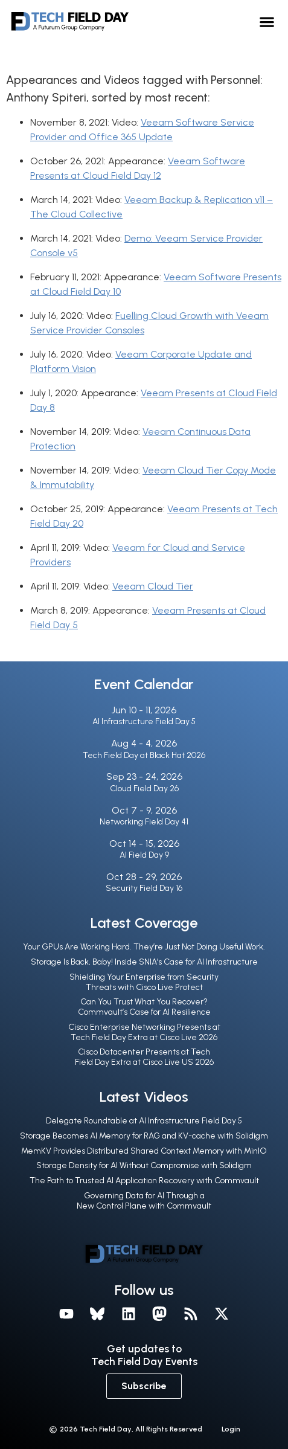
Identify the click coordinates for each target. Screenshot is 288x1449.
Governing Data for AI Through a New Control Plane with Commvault (144, 1200)
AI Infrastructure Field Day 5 (144, 721)
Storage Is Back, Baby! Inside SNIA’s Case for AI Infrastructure (144, 962)
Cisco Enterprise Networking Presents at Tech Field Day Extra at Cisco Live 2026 (144, 1032)
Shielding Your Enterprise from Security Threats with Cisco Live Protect (144, 982)
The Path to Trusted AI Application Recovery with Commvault (144, 1180)
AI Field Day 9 (144, 855)
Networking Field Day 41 (144, 822)
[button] (266, 21)
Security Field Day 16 (144, 888)
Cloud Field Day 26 (144, 788)
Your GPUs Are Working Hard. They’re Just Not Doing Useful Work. (144, 947)
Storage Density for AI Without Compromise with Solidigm (144, 1165)
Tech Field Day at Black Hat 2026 (144, 755)
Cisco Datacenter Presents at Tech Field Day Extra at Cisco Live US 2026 (144, 1057)
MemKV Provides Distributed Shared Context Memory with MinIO (144, 1151)
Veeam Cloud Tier (152, 586)
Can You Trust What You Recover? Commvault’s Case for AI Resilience (144, 1007)
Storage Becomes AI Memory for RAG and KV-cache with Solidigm (144, 1136)
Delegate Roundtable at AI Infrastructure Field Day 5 (144, 1121)
